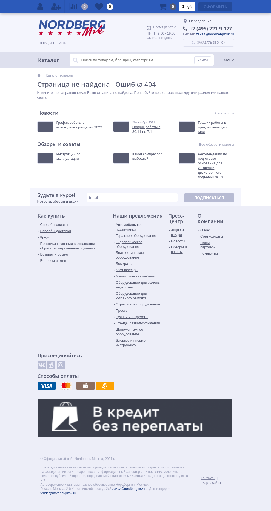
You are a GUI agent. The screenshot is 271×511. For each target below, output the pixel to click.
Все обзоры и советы (216, 144)
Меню (229, 60)
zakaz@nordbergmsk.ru (215, 34)
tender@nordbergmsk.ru (58, 493)
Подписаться (209, 197)
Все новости (223, 113)
